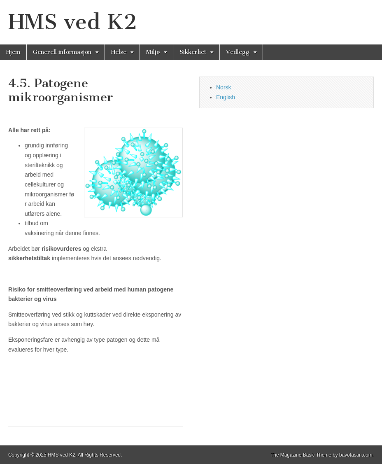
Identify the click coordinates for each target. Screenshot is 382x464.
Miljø (153, 52)
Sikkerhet (192, 52)
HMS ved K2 (72, 22)
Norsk (223, 87)
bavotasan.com (356, 455)
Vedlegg (237, 52)
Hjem (13, 52)
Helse (118, 52)
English (225, 97)
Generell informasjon (62, 52)
